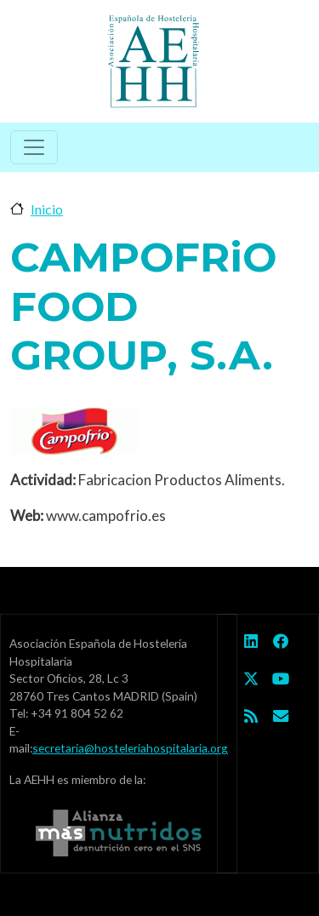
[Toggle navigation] (34, 147)
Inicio (47, 209)
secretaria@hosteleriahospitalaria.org (130, 748)
